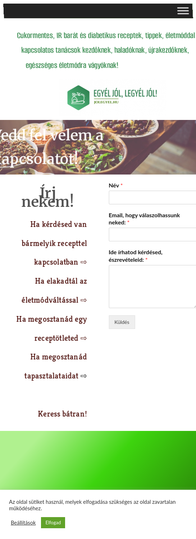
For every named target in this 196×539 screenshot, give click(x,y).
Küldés (154, 322)
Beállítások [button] (23, 523)
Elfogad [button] (53, 522)
